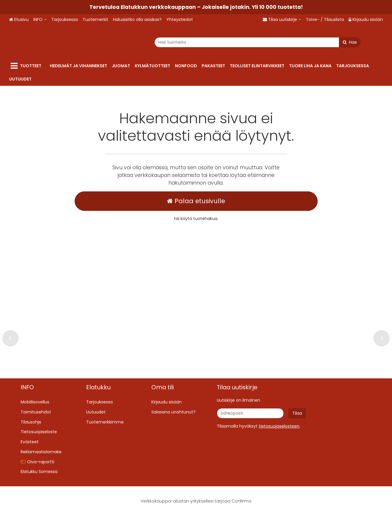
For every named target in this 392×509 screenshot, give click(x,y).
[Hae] (311, 42)
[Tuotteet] (27, 66)
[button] (279, 426)
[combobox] (218, 42)
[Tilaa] (297, 413)
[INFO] (40, 19)
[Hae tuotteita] (218, 42)
